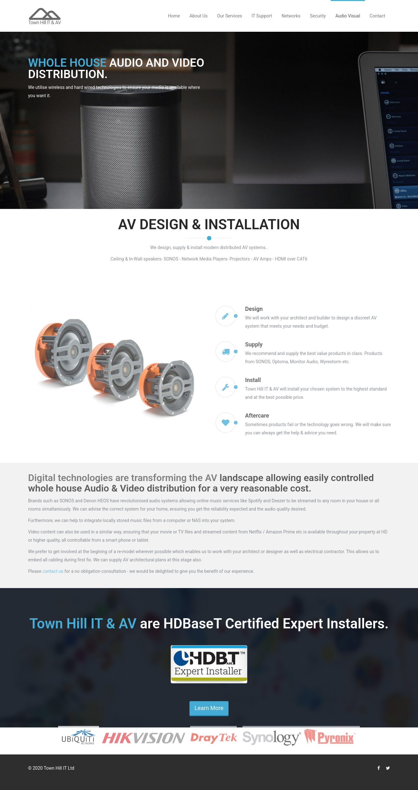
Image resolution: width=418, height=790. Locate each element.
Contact (377, 15)
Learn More (209, 713)
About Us (198, 15)
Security (318, 15)
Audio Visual (347, 15)
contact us (53, 571)
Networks (291, 15)
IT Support (261, 15)
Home (174, 15)
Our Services (229, 15)
